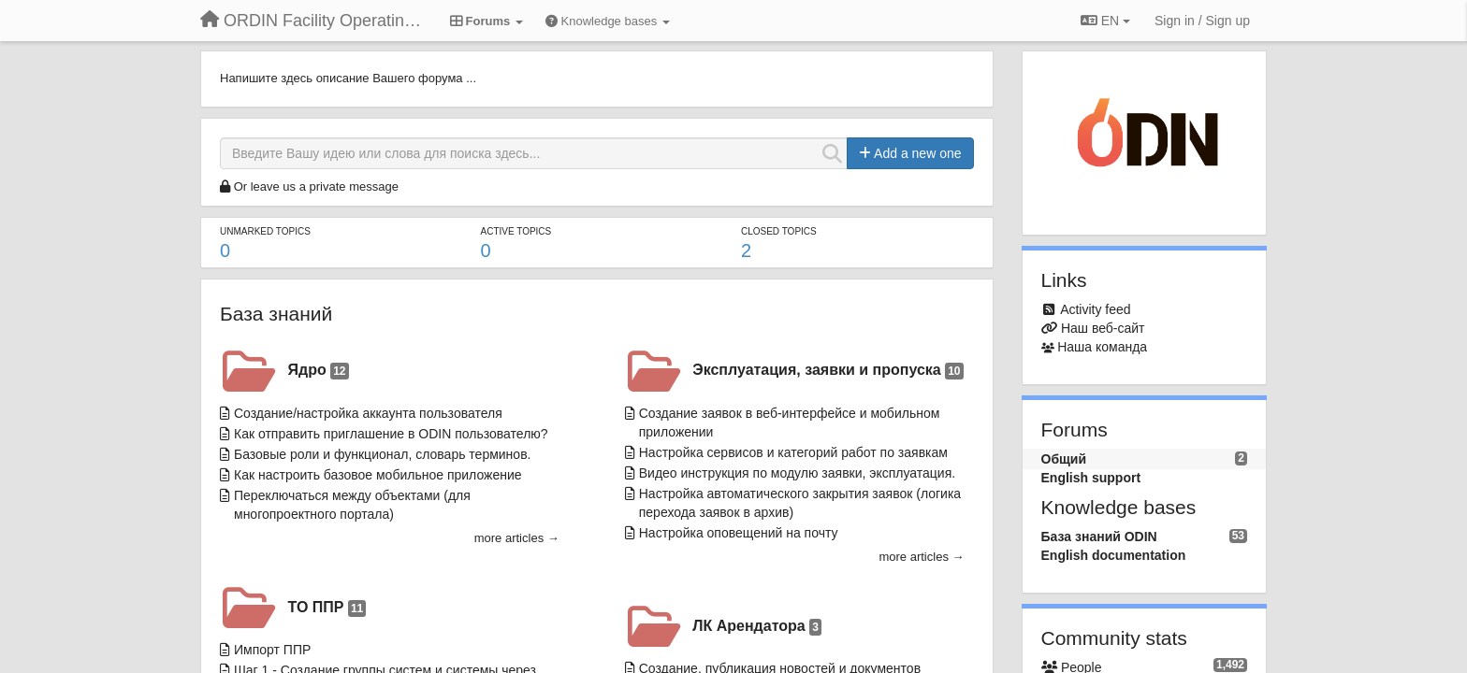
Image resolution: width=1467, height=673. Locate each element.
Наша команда (1102, 346)
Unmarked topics (265, 231)
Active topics (515, 231)
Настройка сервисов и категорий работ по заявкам (793, 452)
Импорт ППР (272, 649)
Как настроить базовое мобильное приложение (378, 474)
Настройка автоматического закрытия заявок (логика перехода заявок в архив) (800, 503)
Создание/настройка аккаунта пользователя (368, 413)
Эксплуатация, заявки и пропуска (827, 370)
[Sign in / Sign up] (1202, 20)
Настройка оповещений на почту (738, 532)
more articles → (516, 538)
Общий (1064, 458)
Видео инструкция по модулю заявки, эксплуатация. (797, 472)
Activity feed (1095, 309)
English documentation (1113, 555)
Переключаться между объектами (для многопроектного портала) (352, 505)
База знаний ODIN (1099, 536)
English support (1091, 477)
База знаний (276, 313)
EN (1105, 20)
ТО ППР (327, 608)
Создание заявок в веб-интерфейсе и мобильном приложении (789, 422)
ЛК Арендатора (756, 627)
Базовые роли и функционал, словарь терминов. (382, 454)
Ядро (318, 370)
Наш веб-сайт (1103, 328)
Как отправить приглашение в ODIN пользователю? (391, 433)
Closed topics (779, 231)
